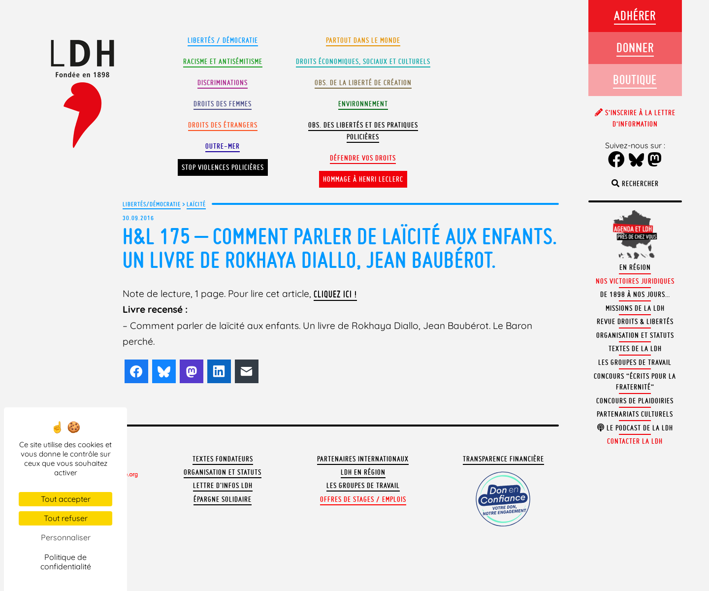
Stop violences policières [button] (223, 167)
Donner (635, 47)
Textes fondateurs (223, 459)
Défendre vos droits (363, 158)
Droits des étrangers (223, 125)
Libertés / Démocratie (223, 40)
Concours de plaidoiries (635, 400)
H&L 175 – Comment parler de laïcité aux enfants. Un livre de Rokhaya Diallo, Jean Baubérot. (340, 248)
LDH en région (363, 472)
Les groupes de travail (363, 485)
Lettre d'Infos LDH (223, 485)
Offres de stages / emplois (363, 499)
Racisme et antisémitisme (222, 61)
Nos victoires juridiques (635, 281)
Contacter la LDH (635, 441)
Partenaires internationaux (363, 459)
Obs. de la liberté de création (363, 82)
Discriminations (222, 82)
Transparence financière (503, 459)
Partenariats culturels (635, 414)
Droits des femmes (222, 103)
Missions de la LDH (635, 308)
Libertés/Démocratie (152, 204)
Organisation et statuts (222, 472)
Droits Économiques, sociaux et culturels (363, 61)
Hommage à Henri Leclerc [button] (363, 179)
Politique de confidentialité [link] (65, 561)
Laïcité (196, 204)
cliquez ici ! (335, 294)
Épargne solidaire (222, 499)
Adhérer (635, 15)
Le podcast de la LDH (635, 428)
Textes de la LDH (635, 348)
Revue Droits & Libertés (635, 321)
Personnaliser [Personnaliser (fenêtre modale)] (66, 537)
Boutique (635, 79)
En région (635, 267)
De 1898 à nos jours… (635, 294)
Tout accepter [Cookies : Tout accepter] (66, 499)
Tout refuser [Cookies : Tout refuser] (66, 518)
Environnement (363, 103)
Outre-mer (222, 146)
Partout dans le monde (363, 40)
